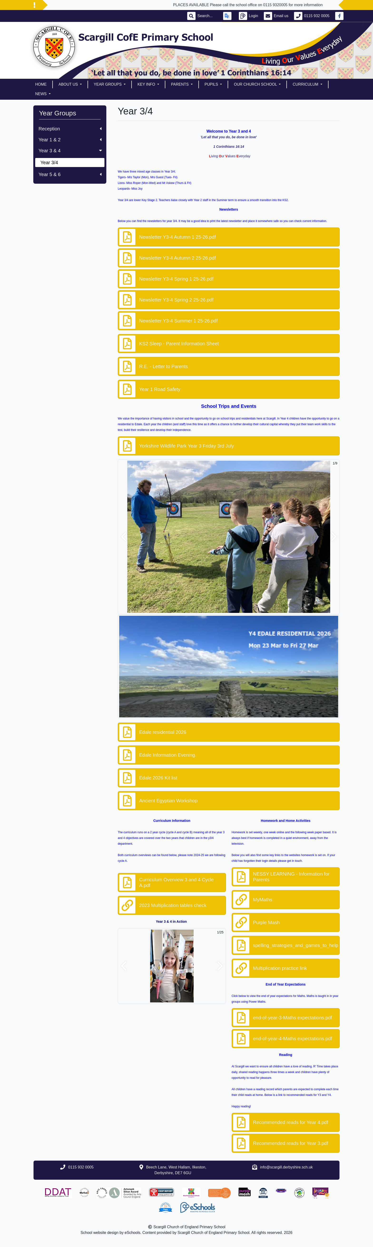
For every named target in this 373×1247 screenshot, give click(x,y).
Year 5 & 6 (70, 174)
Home (41, 84)
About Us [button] (69, 84)
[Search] (207, 16)
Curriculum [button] (306, 84)
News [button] (41, 94)
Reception (70, 128)
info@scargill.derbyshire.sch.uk (286, 1167)
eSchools (132, 1233)
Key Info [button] (146, 84)
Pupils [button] (212, 84)
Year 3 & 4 (71, 150)
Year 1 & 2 (70, 139)
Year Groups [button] (108, 84)
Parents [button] (180, 84)
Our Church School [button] (256, 84)
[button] (124, 536)
